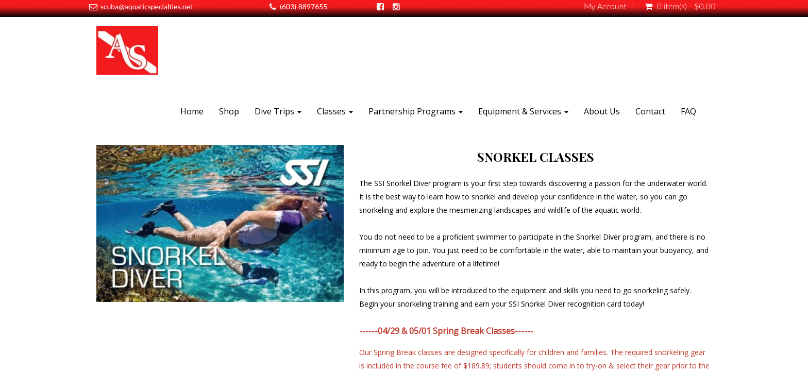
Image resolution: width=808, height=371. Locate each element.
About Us (602, 111)
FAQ (688, 111)
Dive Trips (278, 111)
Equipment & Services (523, 111)
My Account (605, 6)
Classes (335, 111)
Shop (229, 111)
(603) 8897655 (303, 6)
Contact (650, 111)
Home (192, 111)
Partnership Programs (415, 111)
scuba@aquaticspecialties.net (146, 6)
